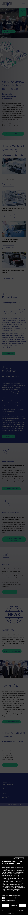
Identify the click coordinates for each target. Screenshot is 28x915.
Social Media (9, 898)
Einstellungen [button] (22, 910)
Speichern (14, 905)
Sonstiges (8, 900)
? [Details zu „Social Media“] (15, 898)
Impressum (5, 910)
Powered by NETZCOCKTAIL (14, 913)
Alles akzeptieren (22, 905)
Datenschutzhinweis (13, 910)
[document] (14, 877)
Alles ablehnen (5, 905)
